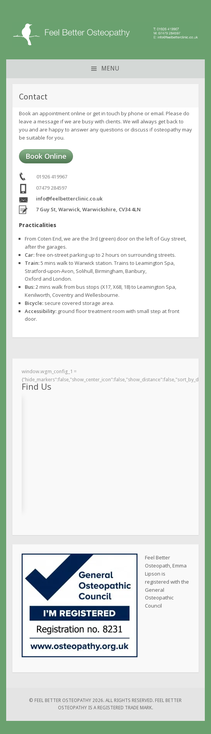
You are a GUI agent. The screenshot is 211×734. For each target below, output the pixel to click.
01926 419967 (51, 176)
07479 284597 (51, 187)
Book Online (46, 156)
